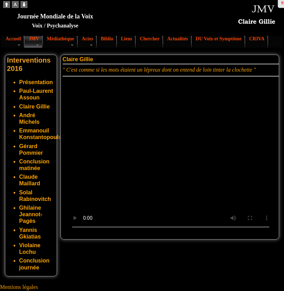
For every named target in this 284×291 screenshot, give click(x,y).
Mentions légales (19, 287)
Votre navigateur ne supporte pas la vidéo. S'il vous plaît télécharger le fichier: (170, 156)
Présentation (36, 82)
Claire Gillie (34, 107)
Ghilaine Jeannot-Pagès (30, 214)
